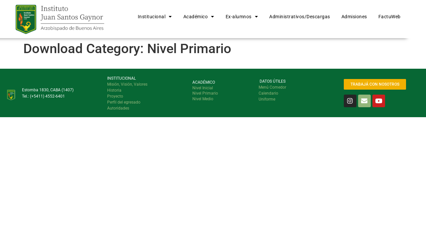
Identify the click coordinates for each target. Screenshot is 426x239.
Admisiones (354, 16)
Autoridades (118, 108)
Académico (198, 16)
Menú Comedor (272, 87)
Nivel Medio (202, 99)
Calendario (268, 93)
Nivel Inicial (202, 88)
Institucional (155, 16)
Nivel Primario (205, 93)
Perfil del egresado (123, 102)
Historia (114, 90)
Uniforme (267, 99)
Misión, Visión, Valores (127, 84)
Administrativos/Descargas (299, 16)
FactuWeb (389, 16)
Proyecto (115, 96)
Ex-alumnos (242, 16)
